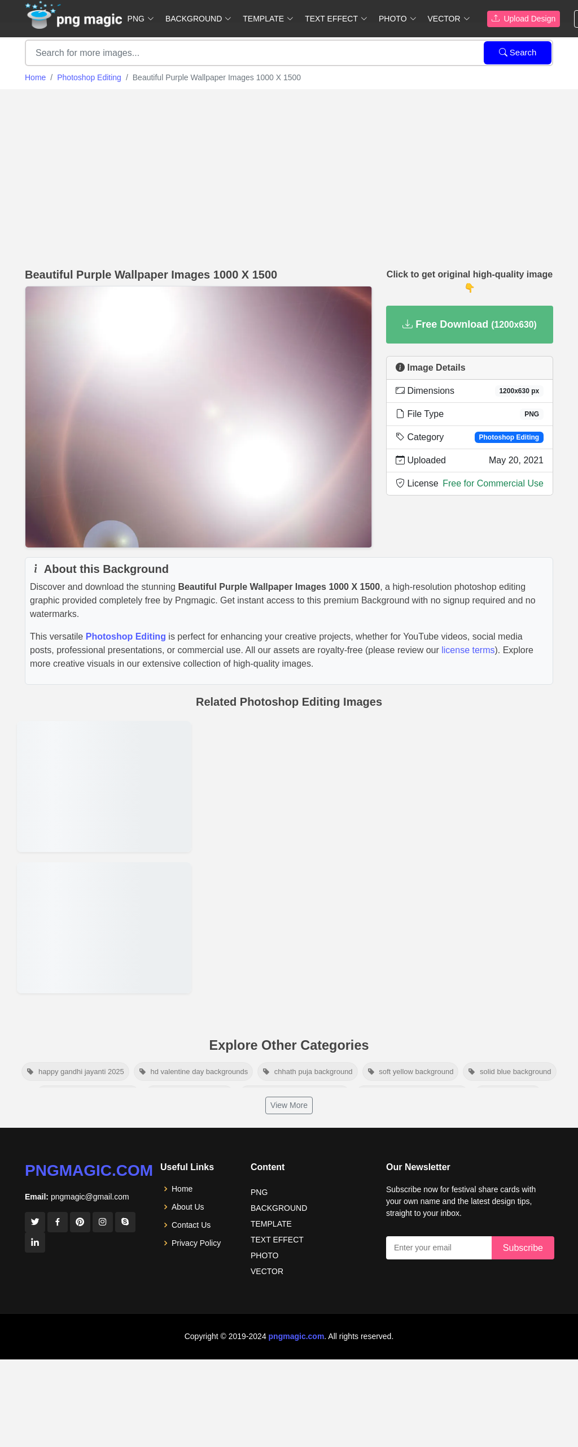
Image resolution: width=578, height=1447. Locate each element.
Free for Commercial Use (493, 483)
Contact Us (191, 1225)
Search (518, 52)
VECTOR (267, 1271)
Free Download (469, 324)
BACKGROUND (279, 1208)
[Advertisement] (289, 174)
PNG (259, 1192)
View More (289, 1105)
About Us (188, 1207)
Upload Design (524, 18)
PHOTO (265, 1255)
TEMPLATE (271, 1224)
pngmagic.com (89, 1170)
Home (35, 77)
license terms (467, 650)
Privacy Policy (196, 1243)
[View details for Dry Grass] (104, 927)
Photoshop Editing (89, 77)
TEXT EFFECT (277, 1240)
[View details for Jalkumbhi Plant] (104, 786)
